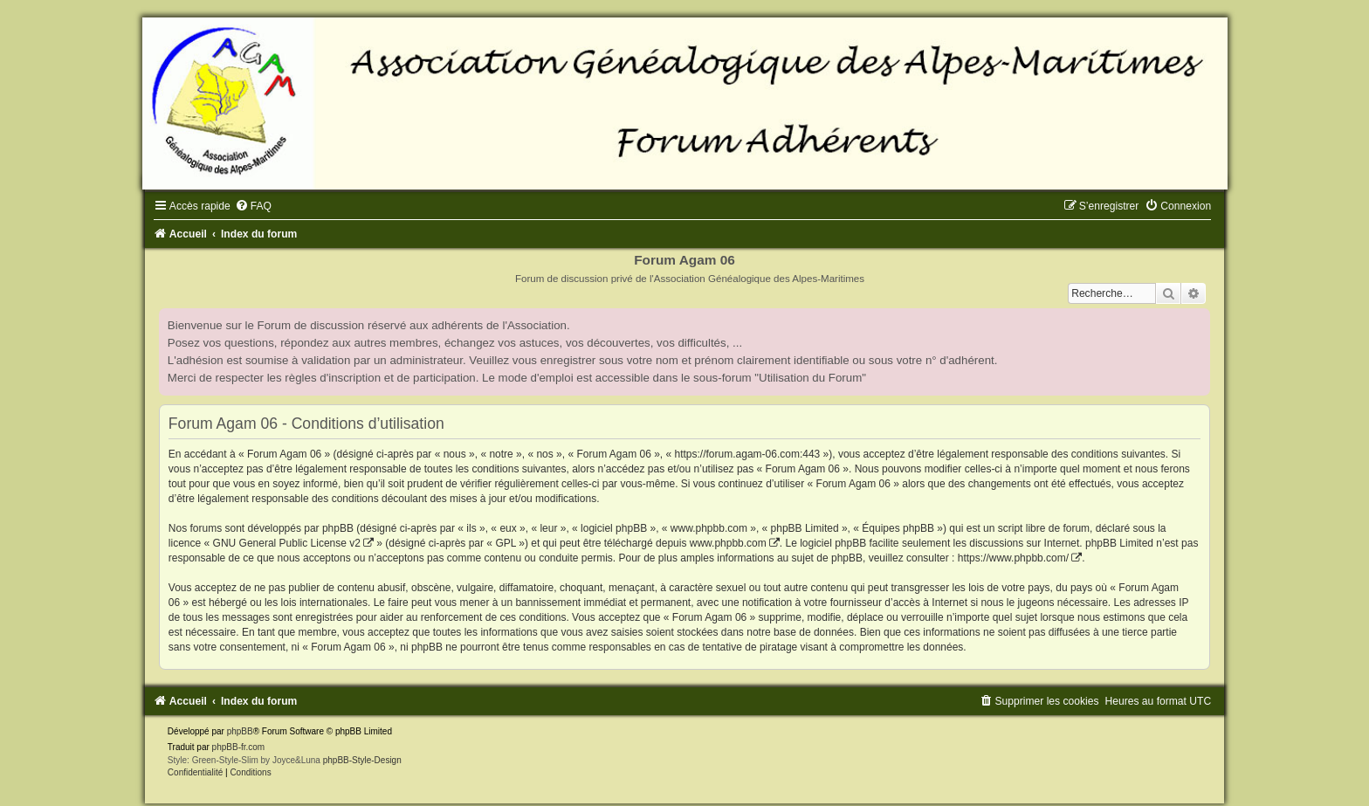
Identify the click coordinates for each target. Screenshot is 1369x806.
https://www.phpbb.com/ (1013, 558)
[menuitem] (253, 206)
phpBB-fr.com (238, 747)
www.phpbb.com (728, 543)
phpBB (240, 731)
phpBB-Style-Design (362, 760)
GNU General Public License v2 (287, 543)
